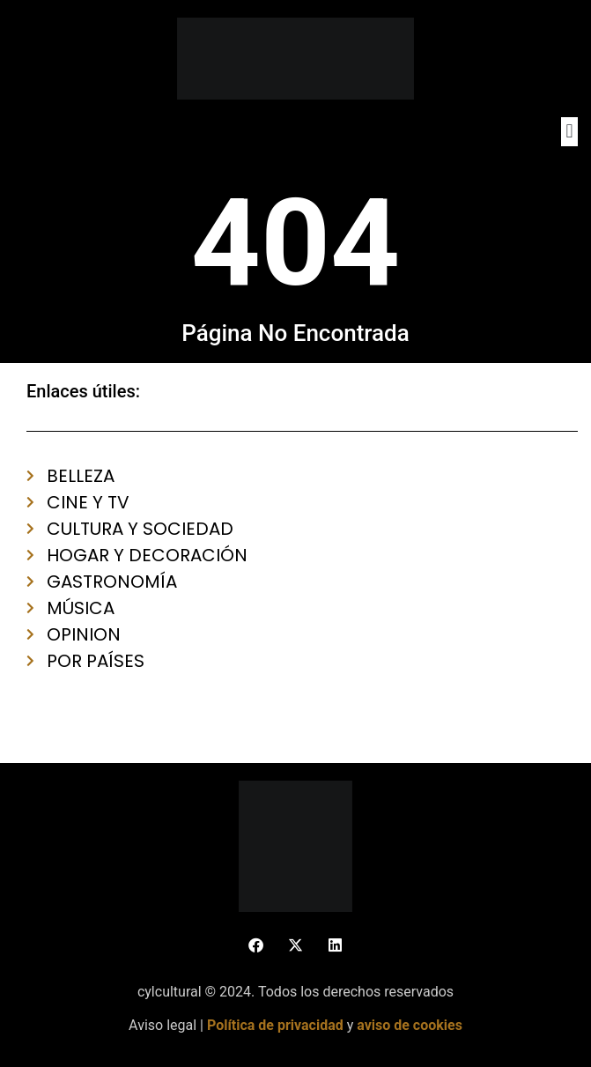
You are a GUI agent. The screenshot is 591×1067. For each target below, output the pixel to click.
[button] (569, 131)
